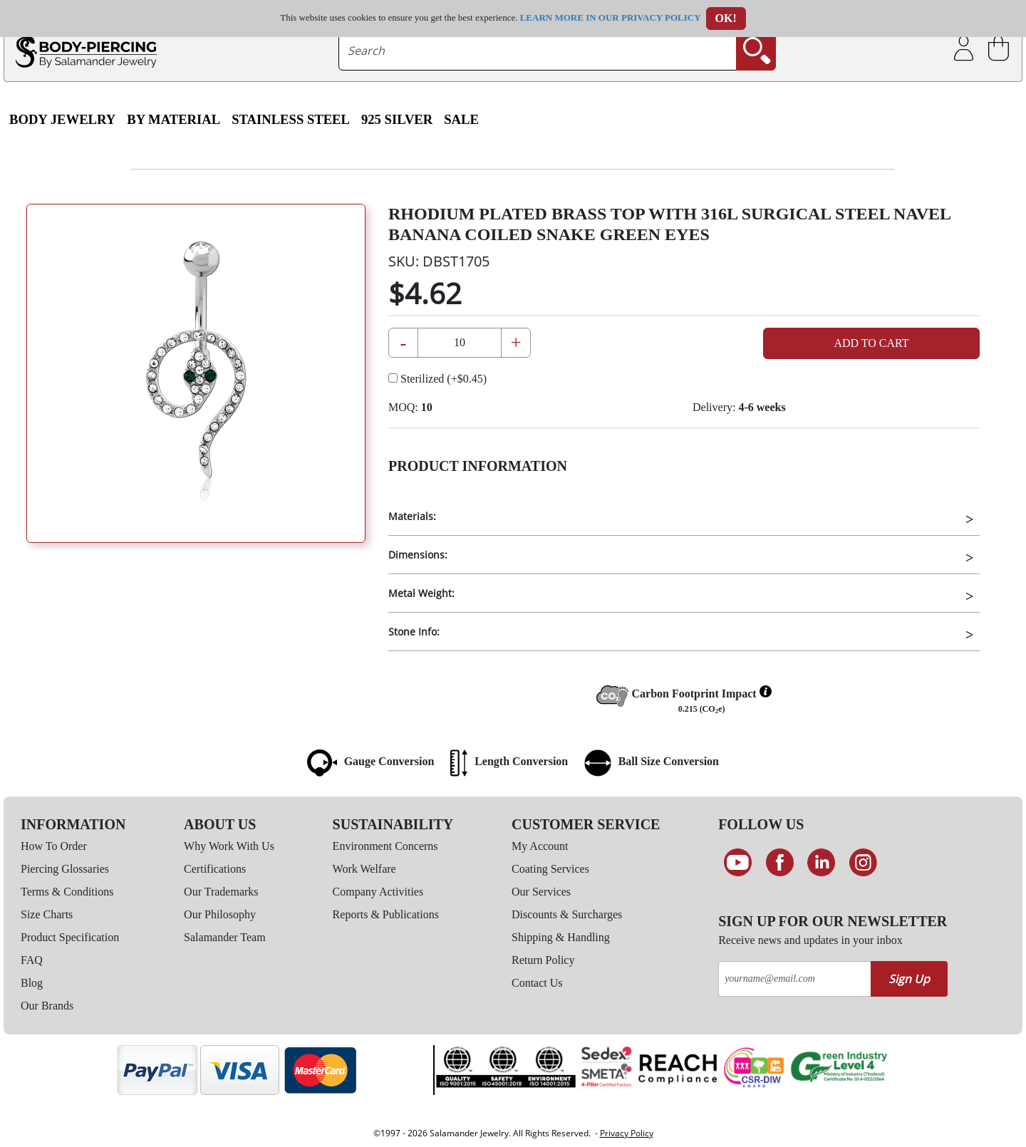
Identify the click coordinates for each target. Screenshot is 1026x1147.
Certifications (215, 869)
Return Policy (543, 960)
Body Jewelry (62, 119)
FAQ (32, 960)
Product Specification (70, 937)
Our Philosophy (220, 914)
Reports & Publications (386, 914)
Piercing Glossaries (65, 869)
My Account (540, 846)
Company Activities (378, 892)
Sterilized (437, 379)
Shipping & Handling (561, 937)
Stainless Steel (291, 119)
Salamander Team (225, 937)
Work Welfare (364, 869)
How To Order (54, 846)
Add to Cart (871, 343)
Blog (32, 983)
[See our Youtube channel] (737, 863)
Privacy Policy (626, 1133)
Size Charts (47, 914)
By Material (173, 119)
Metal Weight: (421, 593)
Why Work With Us (229, 846)
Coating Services (550, 869)
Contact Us (537, 983)
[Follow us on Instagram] (863, 863)
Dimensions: (417, 554)
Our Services (541, 892)
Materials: (412, 516)
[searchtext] (537, 51)
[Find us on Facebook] (779, 863)
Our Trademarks (221, 892)
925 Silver (396, 119)
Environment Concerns (385, 846)
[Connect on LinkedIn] (821, 863)
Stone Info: (414, 631)
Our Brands (47, 1006)
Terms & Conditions (67, 892)
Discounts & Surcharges (567, 914)
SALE (461, 119)
